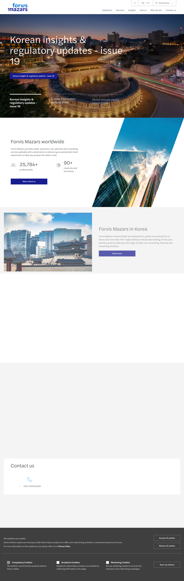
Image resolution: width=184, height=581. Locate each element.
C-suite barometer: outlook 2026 (63, 101)
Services (120, 10)
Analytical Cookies (70, 562)
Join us (143, 10)
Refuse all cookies (167, 545)
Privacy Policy (64, 546)
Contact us (171, 10)
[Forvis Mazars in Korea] (138, 165)
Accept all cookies (167, 538)
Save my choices (167, 564)
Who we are (156, 10)
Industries (107, 10)
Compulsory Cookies (22, 562)
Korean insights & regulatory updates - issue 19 (66, 49)
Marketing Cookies (120, 562)
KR (148, 2)
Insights (132, 10)
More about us (29, 181)
